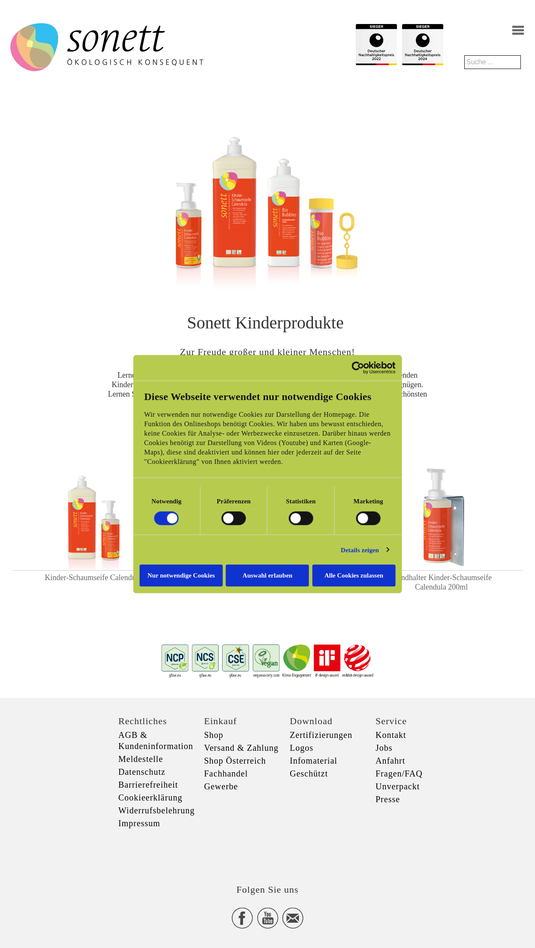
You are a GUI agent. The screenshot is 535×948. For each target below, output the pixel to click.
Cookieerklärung (150, 797)
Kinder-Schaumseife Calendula (93, 577)
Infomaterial (313, 760)
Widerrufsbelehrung (156, 810)
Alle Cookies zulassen (358, 575)
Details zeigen (367, 549)
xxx (267, 839)
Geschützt (309, 773)
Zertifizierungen (321, 735)
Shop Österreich (235, 760)
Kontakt (391, 735)
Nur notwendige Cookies (176, 575)
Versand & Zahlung (241, 747)
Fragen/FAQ (399, 773)
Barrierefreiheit (148, 784)
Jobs (384, 747)
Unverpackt (398, 786)
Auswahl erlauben (267, 575)
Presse (388, 799)
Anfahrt (390, 760)
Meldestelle (140, 759)
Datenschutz (141, 771)
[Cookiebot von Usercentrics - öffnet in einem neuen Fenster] (365, 367)
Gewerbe (221, 786)
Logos (301, 747)
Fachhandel (226, 773)
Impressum (139, 823)
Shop (213, 735)
